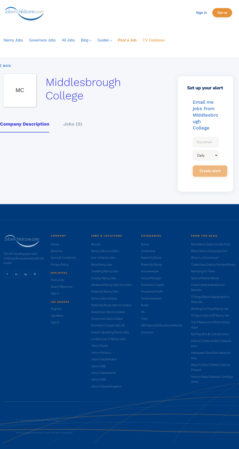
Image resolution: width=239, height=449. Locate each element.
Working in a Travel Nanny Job (210, 309)
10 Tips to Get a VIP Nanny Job (210, 315)
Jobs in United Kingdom (106, 386)
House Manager (151, 278)
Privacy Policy (60, 264)
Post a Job (57, 280)
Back (6, 65)
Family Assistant (151, 298)
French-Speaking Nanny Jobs (110, 332)
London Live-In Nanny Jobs (108, 339)
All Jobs (96, 244)
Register (56, 309)
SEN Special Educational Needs (161, 325)
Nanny (145, 244)
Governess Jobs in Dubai (107, 318)
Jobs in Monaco (101, 352)
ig (25, 274)
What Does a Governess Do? (209, 251)
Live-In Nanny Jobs (103, 257)
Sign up (222, 12)
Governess (148, 251)
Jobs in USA (98, 379)
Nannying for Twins (203, 271)
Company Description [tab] (24, 124)
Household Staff (151, 291)
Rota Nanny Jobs (101, 264)
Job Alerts (57, 315)
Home (55, 244)
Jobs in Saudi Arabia (103, 359)
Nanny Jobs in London (105, 251)
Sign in (201, 13)
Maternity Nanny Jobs (104, 291)
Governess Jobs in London (108, 312)
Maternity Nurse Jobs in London (111, 305)
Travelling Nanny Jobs (104, 271)
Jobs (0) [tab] (72, 124)
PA (142, 312)
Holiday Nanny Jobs (103, 278)
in (16, 274)
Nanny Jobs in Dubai (104, 298)
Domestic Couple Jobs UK (108, 325)
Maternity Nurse (151, 257)
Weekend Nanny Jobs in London (111, 285)
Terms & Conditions (63, 257)
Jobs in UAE (98, 366)
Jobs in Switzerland (103, 373)
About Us (57, 251)
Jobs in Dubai (99, 345)
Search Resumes (61, 286)
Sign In (55, 293)
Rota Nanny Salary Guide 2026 (210, 244)
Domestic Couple (152, 285)
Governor (147, 332)
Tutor (144, 318)
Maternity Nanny (151, 264)
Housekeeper (150, 271)
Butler (145, 305)
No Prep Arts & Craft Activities (210, 334)
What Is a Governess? (205, 257)
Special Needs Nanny (205, 278)
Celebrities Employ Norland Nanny (213, 264)
